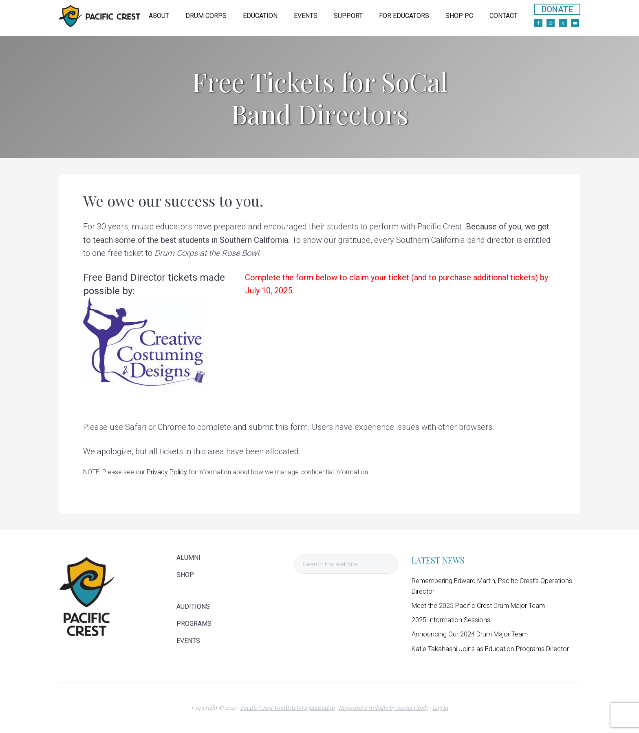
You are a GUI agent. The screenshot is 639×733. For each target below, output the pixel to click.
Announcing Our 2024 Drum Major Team (470, 634)
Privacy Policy (167, 472)
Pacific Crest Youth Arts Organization (287, 707)
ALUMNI (188, 558)
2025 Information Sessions (451, 620)
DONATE (557, 9)
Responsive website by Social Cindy (383, 707)
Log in (440, 707)
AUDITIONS (193, 606)
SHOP (185, 575)
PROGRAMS (194, 624)
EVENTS (188, 641)
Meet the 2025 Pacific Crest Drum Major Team (478, 606)
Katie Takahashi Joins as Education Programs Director (490, 649)
